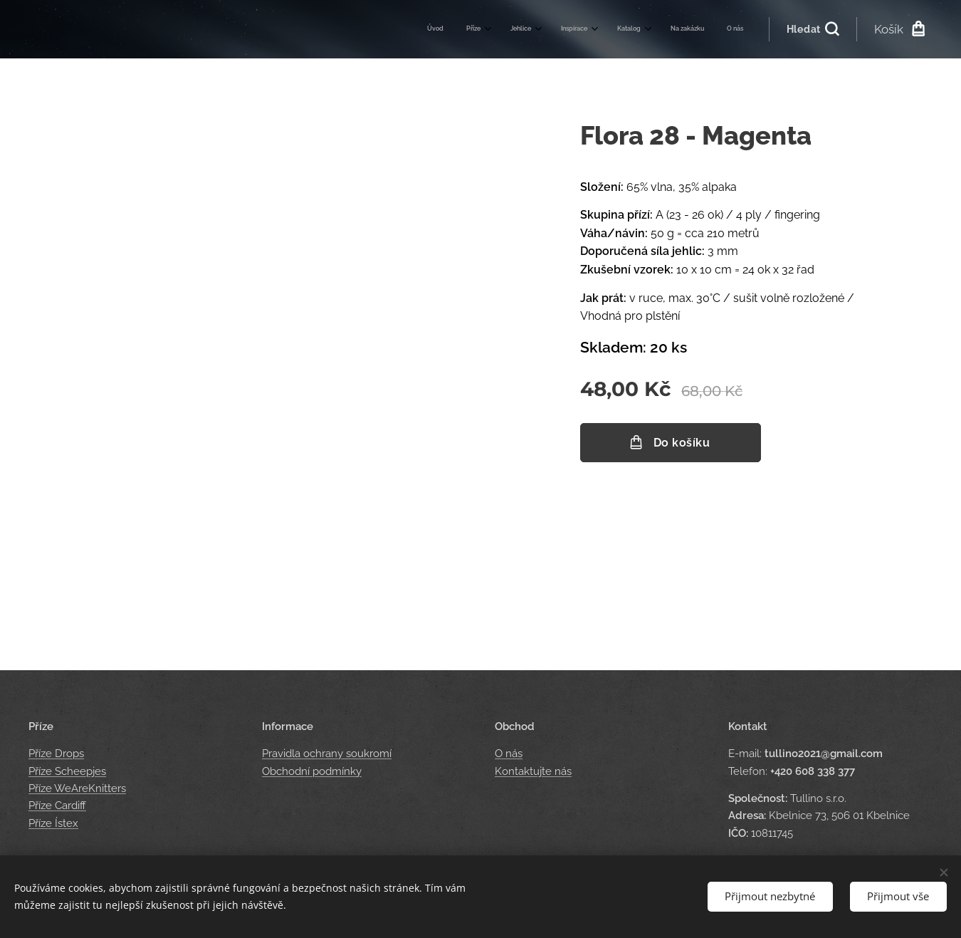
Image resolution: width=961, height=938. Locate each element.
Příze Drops (56, 754)
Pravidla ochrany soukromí (327, 754)
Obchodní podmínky (312, 771)
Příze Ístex (53, 823)
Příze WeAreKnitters (77, 788)
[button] (812, 29)
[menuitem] (581, 29)
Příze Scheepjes (67, 771)
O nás (508, 754)
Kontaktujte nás (533, 771)
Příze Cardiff (57, 805)
